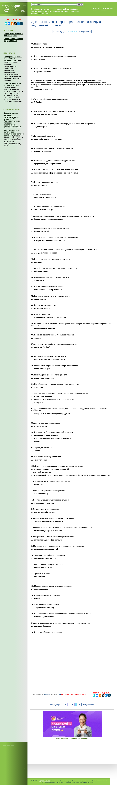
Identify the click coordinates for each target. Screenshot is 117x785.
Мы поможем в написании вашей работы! (73, 694)
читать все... (45, 13)
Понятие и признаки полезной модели (12, 84)
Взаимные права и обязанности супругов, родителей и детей (14, 133)
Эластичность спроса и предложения (13, 40)
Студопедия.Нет (44, 781)
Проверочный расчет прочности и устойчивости (13, 59)
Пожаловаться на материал (106, 9)
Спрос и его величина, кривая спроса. (13, 35)
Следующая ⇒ (85, 32)
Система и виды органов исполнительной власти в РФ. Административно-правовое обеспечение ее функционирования (12, 120)
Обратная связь (96, 9)
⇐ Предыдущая (59, 32)
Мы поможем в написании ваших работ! (72, 738)
